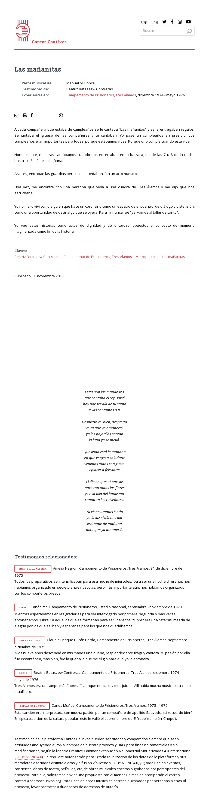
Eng (155, 22)
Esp (144, 22)
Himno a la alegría (33, 568)
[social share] (61, 115)
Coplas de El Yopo (32, 706)
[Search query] (167, 31)
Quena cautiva (29, 640)
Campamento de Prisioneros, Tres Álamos (101, 95)
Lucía (23, 673)
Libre (22, 607)
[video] (108, 333)
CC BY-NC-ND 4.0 (29, 756)
